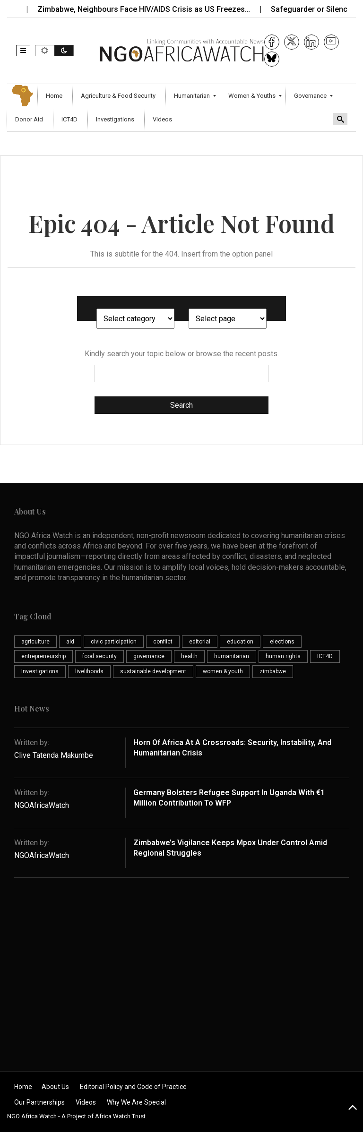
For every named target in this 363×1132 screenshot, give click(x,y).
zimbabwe (272, 671)
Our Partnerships (39, 1102)
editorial (199, 641)
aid (70, 641)
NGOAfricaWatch (41, 805)
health (189, 656)
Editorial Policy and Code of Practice (133, 1086)
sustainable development (153, 671)
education (240, 641)
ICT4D (325, 656)
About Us (55, 1086)
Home (23, 1086)
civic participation (114, 641)
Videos (86, 1102)
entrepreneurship (43, 656)
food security (99, 656)
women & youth (223, 671)
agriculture (35, 641)
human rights (283, 656)
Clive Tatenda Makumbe (53, 755)
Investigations (40, 671)
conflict (163, 641)
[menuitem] (55, 96)
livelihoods (89, 671)
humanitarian (231, 656)
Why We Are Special (136, 1102)
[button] (23, 50)
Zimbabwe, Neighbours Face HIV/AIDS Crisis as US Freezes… (150, 9)
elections (282, 641)
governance (148, 656)
